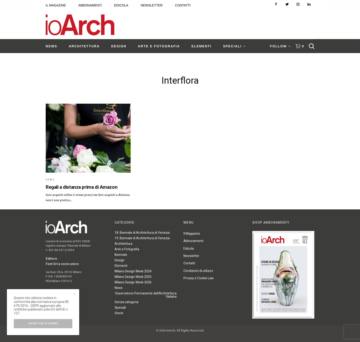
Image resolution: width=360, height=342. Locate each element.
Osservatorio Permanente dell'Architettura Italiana (146, 295)
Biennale (121, 254)
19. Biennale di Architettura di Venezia (142, 238)
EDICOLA (121, 5)
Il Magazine (191, 233)
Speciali (120, 307)
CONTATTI (183, 5)
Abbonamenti (193, 241)
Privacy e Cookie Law (198, 278)
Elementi (121, 265)
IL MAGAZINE (56, 5)
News (50, 179)
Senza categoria (126, 302)
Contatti (189, 263)
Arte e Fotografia (127, 249)
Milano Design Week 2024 (133, 271)
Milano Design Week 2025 (133, 276)
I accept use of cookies (43, 323)
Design (119, 260)
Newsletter (191, 256)
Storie (119, 313)
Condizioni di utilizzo (198, 271)
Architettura (123, 243)
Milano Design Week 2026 (133, 282)
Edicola (188, 248)
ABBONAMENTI (90, 5)
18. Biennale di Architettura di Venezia (142, 232)
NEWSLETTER (152, 5)
